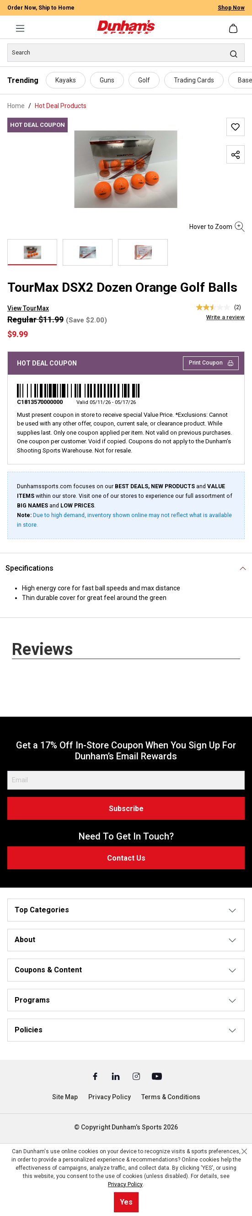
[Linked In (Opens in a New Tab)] (116, 1076)
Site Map (65, 1097)
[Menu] (20, 28)
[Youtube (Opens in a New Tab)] (157, 1076)
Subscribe (126, 808)
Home (16, 105)
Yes (126, 1202)
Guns (107, 80)
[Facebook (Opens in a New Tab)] (96, 1076)
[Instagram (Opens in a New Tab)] (137, 1076)
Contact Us (126, 858)
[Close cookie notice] (244, 1151)
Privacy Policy (109, 1097)
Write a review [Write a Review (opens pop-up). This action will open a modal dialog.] (225, 317)
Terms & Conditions (170, 1097)
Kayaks (65, 80)
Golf (144, 80)
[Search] (126, 53)
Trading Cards (194, 80)
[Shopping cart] (234, 28)
